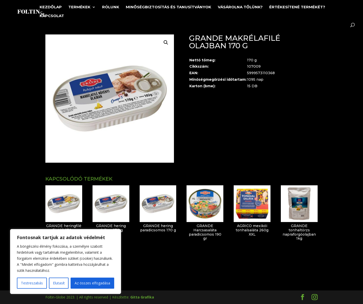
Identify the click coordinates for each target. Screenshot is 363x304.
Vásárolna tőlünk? (240, 7)
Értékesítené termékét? (297, 7)
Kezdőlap (51, 7)
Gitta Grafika (142, 297)
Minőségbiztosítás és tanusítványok (168, 7)
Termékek (79, 7)
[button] (165, 42)
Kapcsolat (52, 16)
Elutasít (59, 283)
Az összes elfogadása (92, 283)
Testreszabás (32, 283)
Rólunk (110, 7)
